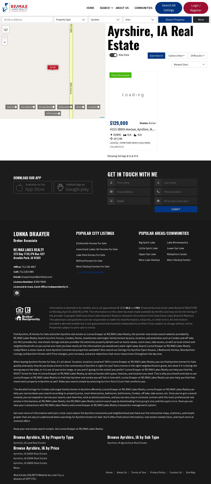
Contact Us (176, 472)
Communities (143, 8)
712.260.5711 (117, 146)
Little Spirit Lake (148, 248)
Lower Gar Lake (175, 248)
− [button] (5, 42)
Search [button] (105, 8)
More (201, 19)
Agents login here (90, 272)
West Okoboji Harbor (179, 259)
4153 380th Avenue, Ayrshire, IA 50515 (133, 129)
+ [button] (5, 37)
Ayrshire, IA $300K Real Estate (30, 458)
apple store (170, 401)
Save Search (156, 55)
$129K (53, 67)
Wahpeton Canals (177, 254)
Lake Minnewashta (177, 242)
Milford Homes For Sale (89, 260)
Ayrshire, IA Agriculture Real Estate (127, 442)
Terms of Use (138, 472)
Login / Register (195, 7)
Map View (124, 54)
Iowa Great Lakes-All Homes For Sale (97, 249)
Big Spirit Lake (147, 242)
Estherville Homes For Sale (91, 243)
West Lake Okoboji (149, 259)
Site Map (190, 472)
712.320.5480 (24, 271)
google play (148, 401)
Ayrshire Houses (55, 338)
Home (90, 8)
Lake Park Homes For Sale (90, 255)
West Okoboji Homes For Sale (92, 266)
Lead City (56, 475)
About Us (122, 8)
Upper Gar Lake (147, 254)
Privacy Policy (157, 472)
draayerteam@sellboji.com (33, 276)
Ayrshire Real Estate (112, 381)
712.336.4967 (25, 266)
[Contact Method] (133, 201)
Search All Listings (168, 7)
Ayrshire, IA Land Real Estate (30, 442)
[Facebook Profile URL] (17, 293)
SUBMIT (176, 209)
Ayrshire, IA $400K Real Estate (30, 463)
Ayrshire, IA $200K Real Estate (30, 453)
